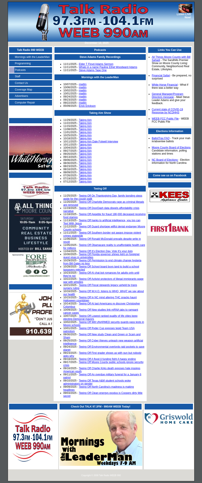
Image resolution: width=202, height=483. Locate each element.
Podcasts (20, 70)
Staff (17, 76)
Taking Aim (85, 120)
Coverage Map (23, 89)
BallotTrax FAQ (161, 138)
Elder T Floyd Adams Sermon (96, 64)
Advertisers (21, 96)
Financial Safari (161, 75)
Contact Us (21, 83)
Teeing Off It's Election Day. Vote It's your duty (106, 251)
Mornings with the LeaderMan (32, 57)
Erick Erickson (87, 105)
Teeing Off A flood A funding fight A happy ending (107, 359)
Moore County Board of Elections (171, 147)
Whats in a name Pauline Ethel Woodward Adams (108, 67)
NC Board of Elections (165, 159)
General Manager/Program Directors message (167, 95)
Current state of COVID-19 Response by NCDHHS (167, 111)
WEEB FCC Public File (165, 118)
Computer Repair (25, 102)
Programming (23, 63)
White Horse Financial (165, 84)
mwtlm (83, 84)
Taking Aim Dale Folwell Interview (98, 141)
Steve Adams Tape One (93, 70)
